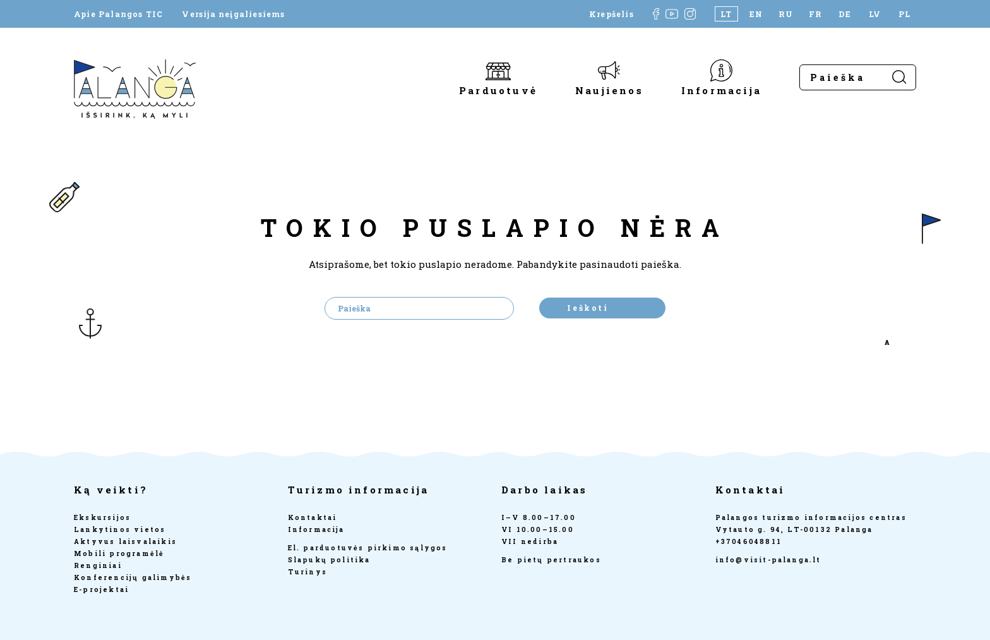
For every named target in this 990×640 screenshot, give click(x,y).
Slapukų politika (329, 559)
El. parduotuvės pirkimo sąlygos (368, 547)
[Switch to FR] (815, 14)
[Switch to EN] (756, 14)
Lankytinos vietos (119, 529)
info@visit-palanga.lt (768, 559)
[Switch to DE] (845, 14)
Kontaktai (312, 517)
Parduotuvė (498, 89)
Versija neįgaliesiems (233, 14)
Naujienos (609, 89)
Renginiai (98, 565)
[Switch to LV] (875, 14)
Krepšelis (611, 14)
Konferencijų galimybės (132, 577)
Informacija (721, 89)
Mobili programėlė (119, 553)
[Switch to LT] (726, 14)
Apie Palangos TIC (118, 14)
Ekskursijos (102, 517)
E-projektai (101, 589)
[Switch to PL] (904, 14)
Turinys (307, 571)
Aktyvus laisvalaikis (125, 541)
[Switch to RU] (786, 14)
